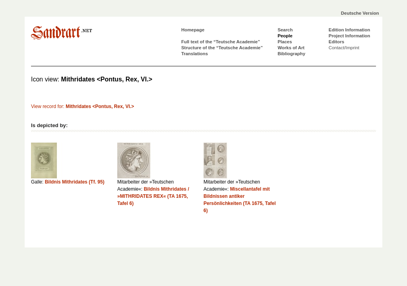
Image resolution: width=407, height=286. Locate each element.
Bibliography (291, 53)
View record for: (82, 106)
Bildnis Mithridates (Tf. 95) (75, 182)
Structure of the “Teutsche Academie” (222, 47)
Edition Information (349, 29)
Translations (194, 53)
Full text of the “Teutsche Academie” (220, 41)
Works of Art (290, 47)
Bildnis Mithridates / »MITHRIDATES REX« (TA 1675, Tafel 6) (153, 196)
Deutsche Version (360, 13)
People (284, 35)
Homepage (192, 29)
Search (285, 29)
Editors (336, 41)
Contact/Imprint (344, 47)
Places (284, 41)
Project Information (349, 35)
